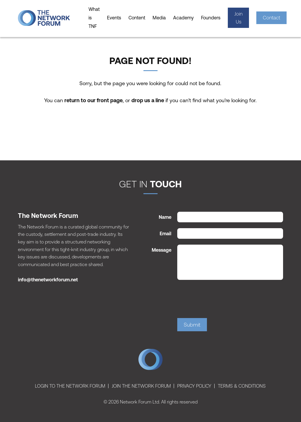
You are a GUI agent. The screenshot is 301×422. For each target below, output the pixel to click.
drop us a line (147, 100)
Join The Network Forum (141, 386)
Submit (192, 325)
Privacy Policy (194, 386)
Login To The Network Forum (70, 386)
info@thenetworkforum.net (48, 279)
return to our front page (93, 100)
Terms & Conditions (242, 386)
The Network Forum (150, 361)
